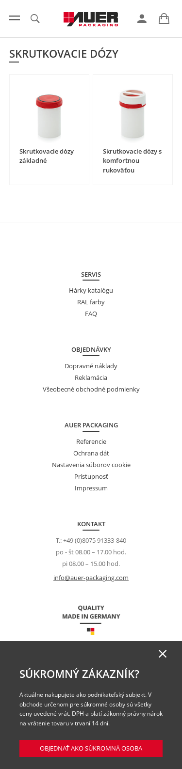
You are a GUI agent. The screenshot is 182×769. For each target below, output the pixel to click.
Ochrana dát (91, 453)
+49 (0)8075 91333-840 (94, 540)
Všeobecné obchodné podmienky (91, 389)
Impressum (91, 488)
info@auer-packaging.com (91, 577)
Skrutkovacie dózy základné (46, 156)
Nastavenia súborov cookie (91, 464)
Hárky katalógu (91, 290)
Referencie (91, 441)
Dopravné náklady (91, 365)
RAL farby (91, 302)
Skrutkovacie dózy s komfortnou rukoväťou (132, 160)
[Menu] (14, 18)
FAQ (91, 313)
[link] (141, 19)
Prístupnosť (91, 476)
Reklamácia (91, 377)
